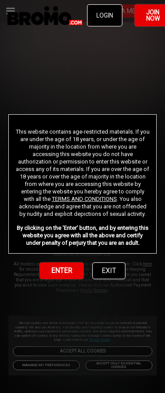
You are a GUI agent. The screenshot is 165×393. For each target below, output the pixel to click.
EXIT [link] (109, 270)
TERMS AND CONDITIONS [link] (84, 199)
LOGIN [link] (104, 15)
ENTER (61, 270)
